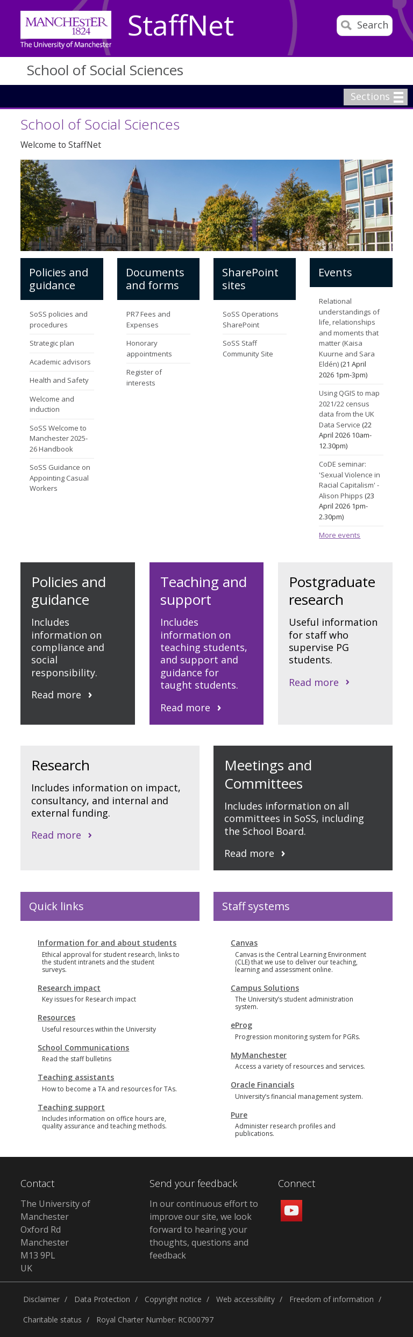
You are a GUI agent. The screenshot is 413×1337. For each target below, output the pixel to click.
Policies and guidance (58, 278)
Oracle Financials (262, 1084)
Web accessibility (245, 1299)
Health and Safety (59, 380)
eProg (241, 1025)
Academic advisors (60, 362)
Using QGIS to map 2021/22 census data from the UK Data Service (349, 409)
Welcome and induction (52, 404)
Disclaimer (41, 1299)
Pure (239, 1115)
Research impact (69, 988)
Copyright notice (173, 1299)
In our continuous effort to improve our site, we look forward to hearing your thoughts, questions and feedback (203, 1229)
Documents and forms (155, 278)
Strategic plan (52, 343)
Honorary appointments (149, 348)
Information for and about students (107, 943)
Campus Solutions (265, 988)
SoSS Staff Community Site (248, 348)
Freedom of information (331, 1299)
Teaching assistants (76, 1077)
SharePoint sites (250, 278)
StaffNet (180, 26)
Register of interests (144, 377)
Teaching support (71, 1107)
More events (339, 535)
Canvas (244, 943)
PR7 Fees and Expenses (148, 319)
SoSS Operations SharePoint (251, 319)
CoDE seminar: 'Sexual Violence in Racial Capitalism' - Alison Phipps (349, 480)
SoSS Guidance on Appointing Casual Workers (60, 477)
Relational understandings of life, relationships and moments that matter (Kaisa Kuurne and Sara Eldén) (349, 332)
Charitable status (52, 1319)
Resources (56, 1017)
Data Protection (102, 1299)
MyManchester (259, 1055)
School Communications (83, 1047)
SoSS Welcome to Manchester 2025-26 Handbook (59, 438)
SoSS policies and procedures (59, 319)
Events (335, 272)
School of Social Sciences (105, 70)
